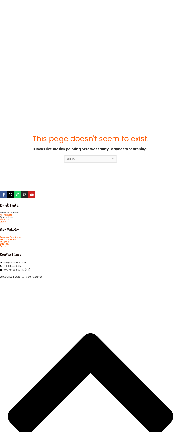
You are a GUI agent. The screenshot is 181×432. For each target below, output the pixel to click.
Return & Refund (9, 189)
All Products (6, 165)
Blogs (3, 171)
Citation (4, 194)
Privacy (4, 196)
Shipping (4, 191)
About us (5, 169)
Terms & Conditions (11, 187)
